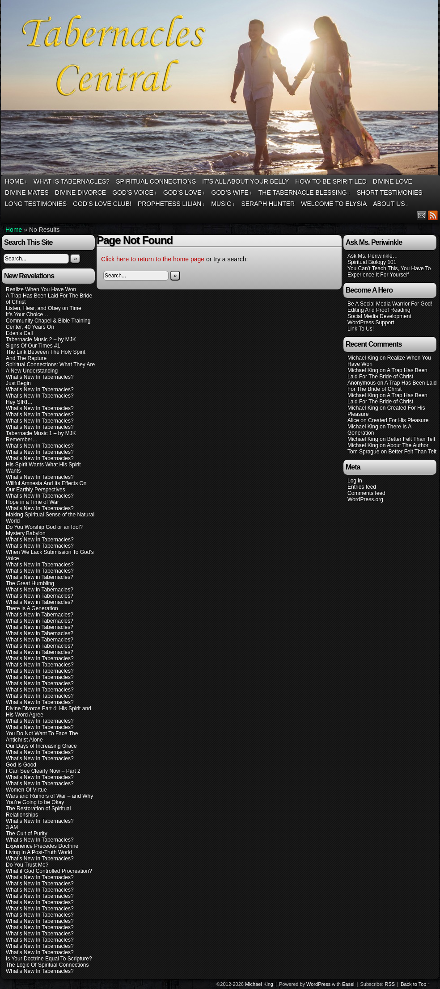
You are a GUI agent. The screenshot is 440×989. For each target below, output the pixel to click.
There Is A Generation (32, 608)
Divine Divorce (80, 192)
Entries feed (361, 487)
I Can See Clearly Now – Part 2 (43, 771)
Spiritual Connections (156, 181)
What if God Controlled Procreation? (49, 871)
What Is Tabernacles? (72, 181)
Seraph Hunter (268, 203)
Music (223, 204)
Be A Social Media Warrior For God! (389, 304)
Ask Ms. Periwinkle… (372, 256)
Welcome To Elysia (334, 203)
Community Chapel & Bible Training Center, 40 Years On (48, 324)
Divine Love (392, 181)
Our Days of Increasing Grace (41, 746)
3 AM (12, 827)
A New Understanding (32, 371)
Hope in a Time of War (32, 502)
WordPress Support (370, 322)
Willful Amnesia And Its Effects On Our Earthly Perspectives (46, 486)
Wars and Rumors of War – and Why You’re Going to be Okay (49, 799)
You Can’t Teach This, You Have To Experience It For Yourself (389, 271)
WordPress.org (365, 499)
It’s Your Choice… (27, 314)
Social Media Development (379, 316)
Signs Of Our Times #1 (33, 346)
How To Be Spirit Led (330, 181)
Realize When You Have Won (41, 289)
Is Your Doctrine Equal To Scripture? (49, 958)
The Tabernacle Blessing (304, 192)
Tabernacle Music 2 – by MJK (41, 339)
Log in (354, 481)
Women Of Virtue (26, 790)
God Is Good (21, 765)
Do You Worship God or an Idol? (44, 527)
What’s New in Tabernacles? (39, 577)
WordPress (318, 984)
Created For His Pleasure (398, 420)
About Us (390, 204)
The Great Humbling (30, 583)
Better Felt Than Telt (411, 439)
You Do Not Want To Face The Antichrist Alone (42, 736)
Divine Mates (27, 192)
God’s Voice (134, 192)
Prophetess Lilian (171, 204)
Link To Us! (360, 329)
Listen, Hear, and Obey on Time (43, 308)
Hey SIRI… (19, 402)
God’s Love (184, 192)
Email (421, 215)
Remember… (22, 439)
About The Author (407, 445)
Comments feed (366, 493)
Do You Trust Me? (27, 865)
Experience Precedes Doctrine (42, 846)
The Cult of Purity (26, 833)
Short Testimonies (390, 192)
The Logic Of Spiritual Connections (47, 965)
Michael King (259, 984)
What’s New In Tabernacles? (40, 377)
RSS (433, 215)
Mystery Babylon (26, 533)
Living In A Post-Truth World (39, 852)
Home (16, 181)
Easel (348, 984)
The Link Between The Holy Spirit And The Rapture (45, 355)
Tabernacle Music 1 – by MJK (41, 433)
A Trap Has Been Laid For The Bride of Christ (387, 373)
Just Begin (18, 383)
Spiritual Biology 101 (371, 262)
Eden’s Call (19, 333)
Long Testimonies (36, 203)
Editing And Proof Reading (378, 310)
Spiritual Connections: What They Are (50, 364)
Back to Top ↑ (415, 984)
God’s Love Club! (102, 203)
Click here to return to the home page (152, 259)
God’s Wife (232, 192)
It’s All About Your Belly (245, 181)
